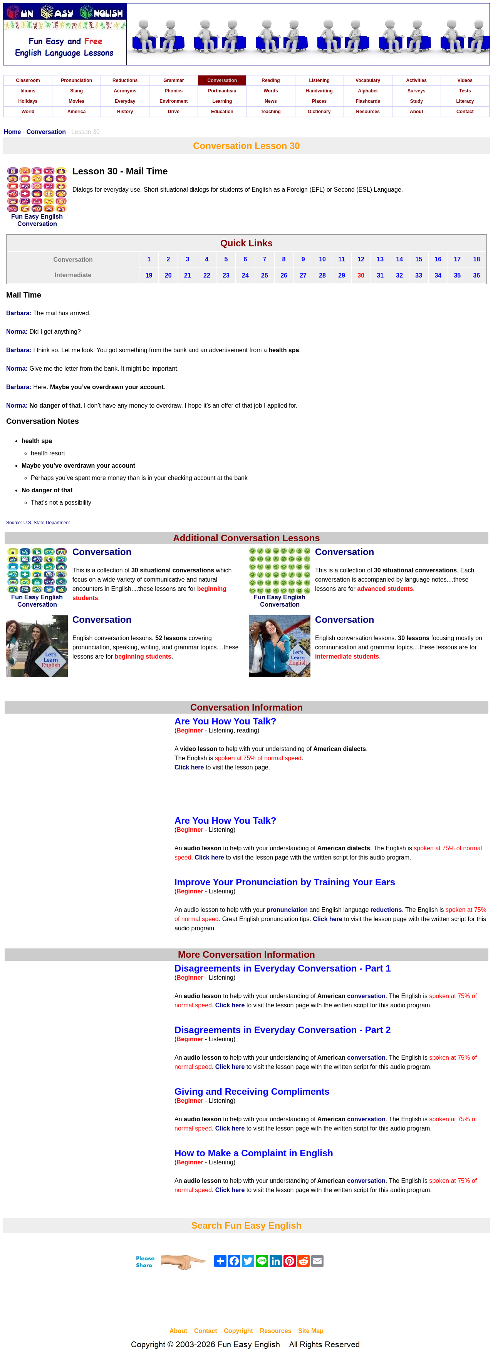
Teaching (271, 111)
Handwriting (319, 91)
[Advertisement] (246, 1300)
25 (264, 275)
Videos (465, 80)
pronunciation (287, 909)
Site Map (311, 1331)
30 (360, 275)
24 (245, 275)
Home (12, 132)
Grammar (173, 80)
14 (399, 259)
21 (187, 275)
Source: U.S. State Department (38, 522)
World (28, 111)
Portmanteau (222, 91)
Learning (222, 101)
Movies (76, 101)
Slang (76, 91)
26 (283, 275)
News (271, 101)
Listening (319, 80)
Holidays (28, 101)
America (76, 111)
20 (168, 275)
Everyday (125, 101)
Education (222, 111)
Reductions (125, 80)
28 (322, 275)
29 (341, 275)
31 (380, 275)
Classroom (28, 80)
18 (476, 259)
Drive (173, 111)
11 (341, 259)
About (416, 111)
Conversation (222, 80)
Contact (465, 111)
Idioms (27, 91)
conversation (366, 996)
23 (226, 275)
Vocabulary (367, 80)
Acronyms (125, 91)
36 (476, 275)
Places (319, 101)
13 (380, 259)
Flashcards (368, 101)
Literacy (465, 101)
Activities (416, 80)
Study (416, 101)
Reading (271, 80)
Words (270, 91)
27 (303, 275)
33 (418, 275)
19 (149, 275)
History (125, 111)
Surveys (416, 91)
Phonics (173, 91)
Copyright (238, 1331)
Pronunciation (76, 80)
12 (360, 259)
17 (457, 259)
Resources (368, 111)
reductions (386, 909)
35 (457, 275)
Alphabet (368, 91)
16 (437, 259)
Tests (465, 91)
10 (322, 259)
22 (206, 275)
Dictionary (319, 111)
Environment (173, 101)
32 (399, 275)
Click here (189, 767)
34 (437, 275)
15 (418, 259)
